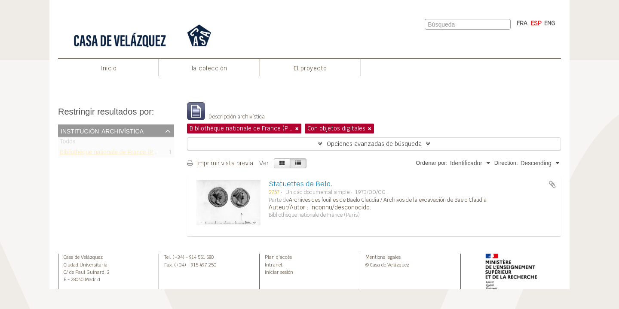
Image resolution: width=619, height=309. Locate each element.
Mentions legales (383, 257)
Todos (68, 143)
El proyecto (310, 68)
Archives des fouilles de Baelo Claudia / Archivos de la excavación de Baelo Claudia (388, 200)
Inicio (108, 68)
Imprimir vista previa (220, 163)
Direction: (506, 163)
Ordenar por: (431, 163)
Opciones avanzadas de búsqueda (374, 144)
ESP (536, 23)
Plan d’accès (278, 257)
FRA (522, 23)
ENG (549, 23)
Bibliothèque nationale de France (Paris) (112, 153)
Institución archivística (102, 130)
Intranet (273, 265)
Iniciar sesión (279, 272)
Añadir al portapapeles (552, 184)
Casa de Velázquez (83, 257)
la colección (209, 68)
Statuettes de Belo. (301, 183)
